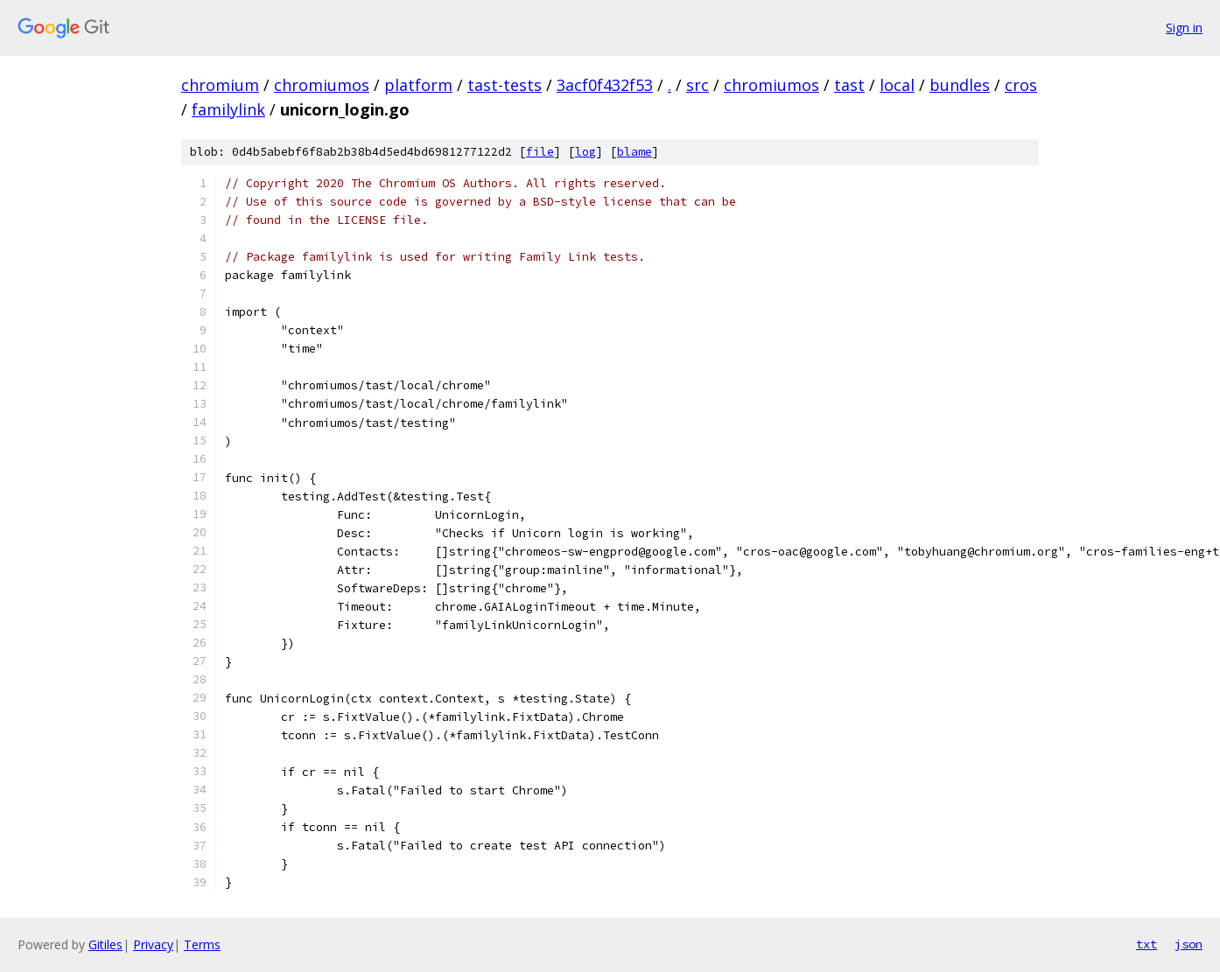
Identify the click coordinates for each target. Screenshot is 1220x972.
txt (1146, 944)
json (1188, 944)
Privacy (153, 944)
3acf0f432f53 (605, 84)
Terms (202, 944)
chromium (220, 84)
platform (418, 84)
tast (849, 84)
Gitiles (105, 944)
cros (1021, 84)
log (585, 151)
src (697, 84)
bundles (959, 84)
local (897, 84)
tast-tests (504, 84)
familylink (228, 109)
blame (634, 151)
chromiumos (321, 84)
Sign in (1184, 27)
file (540, 151)
